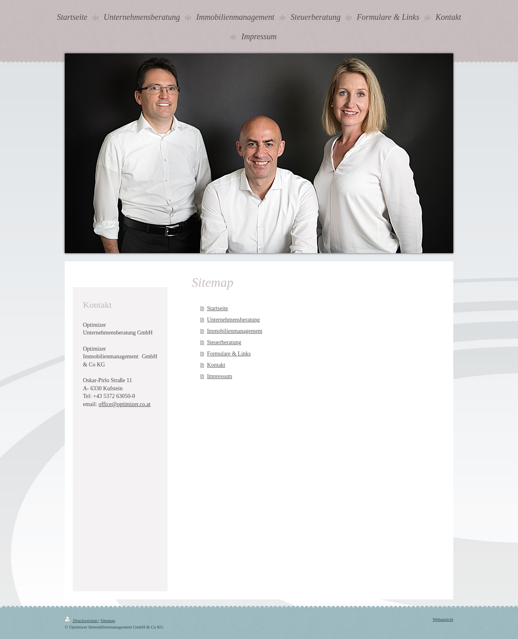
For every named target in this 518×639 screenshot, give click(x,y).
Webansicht (443, 619)
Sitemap (107, 620)
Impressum (219, 376)
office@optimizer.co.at (125, 404)
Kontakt (216, 365)
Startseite (217, 308)
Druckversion (81, 620)
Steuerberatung (224, 342)
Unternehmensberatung (233, 320)
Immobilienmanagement (234, 331)
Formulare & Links (229, 354)
